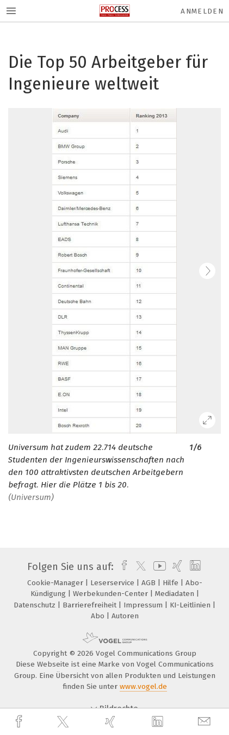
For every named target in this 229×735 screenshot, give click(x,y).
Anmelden (202, 11)
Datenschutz (36, 605)
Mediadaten (175, 593)
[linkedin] (159, 722)
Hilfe (172, 582)
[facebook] (20, 721)
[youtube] (158, 567)
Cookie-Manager (56, 582)
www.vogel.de (143, 686)
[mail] (205, 721)
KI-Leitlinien (191, 605)
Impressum (144, 605)
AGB (149, 582)
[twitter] (64, 722)
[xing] (111, 721)
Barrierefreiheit (91, 605)
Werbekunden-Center (111, 593)
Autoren (125, 615)
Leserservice (113, 582)
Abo (99, 615)
